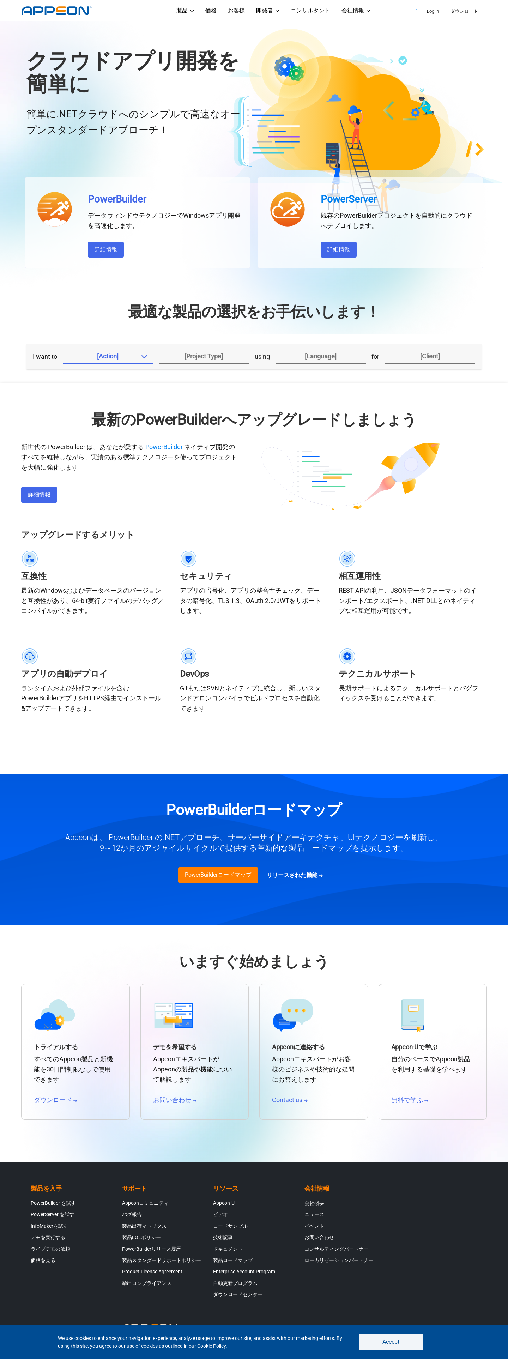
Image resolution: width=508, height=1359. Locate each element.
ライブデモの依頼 (50, 1252)
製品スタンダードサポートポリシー (161, 1263)
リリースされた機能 (295, 878)
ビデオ (220, 1217)
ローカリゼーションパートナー (339, 1263)
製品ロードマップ (233, 1263)
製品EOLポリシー (141, 1240)
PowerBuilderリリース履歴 (151, 1252)
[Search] (417, 11)
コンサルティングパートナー (336, 1252)
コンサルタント (310, 10)
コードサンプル (230, 1229)
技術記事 (223, 1240)
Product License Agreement (152, 1275)
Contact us (290, 1103)
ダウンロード (55, 1103)
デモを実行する (48, 1240)
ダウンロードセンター (237, 1297)
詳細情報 (106, 249)
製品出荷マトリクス (144, 1229)
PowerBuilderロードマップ (218, 878)
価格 (211, 10)
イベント (314, 1229)
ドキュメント (228, 1252)
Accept (390, 1341)
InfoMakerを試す (49, 1229)
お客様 (236, 10)
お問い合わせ (174, 1103)
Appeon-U (224, 1206)
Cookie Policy (211, 1345)
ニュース (314, 1217)
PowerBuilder (164, 450)
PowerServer (348, 199)
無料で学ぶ (409, 1103)
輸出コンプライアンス (146, 1286)
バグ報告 (132, 1217)
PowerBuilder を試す (53, 1206)
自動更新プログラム (235, 1286)
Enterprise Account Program (244, 1275)
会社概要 (314, 1206)
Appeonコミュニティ (145, 1206)
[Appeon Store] (401, 10)
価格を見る (43, 1263)
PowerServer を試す (52, 1217)
